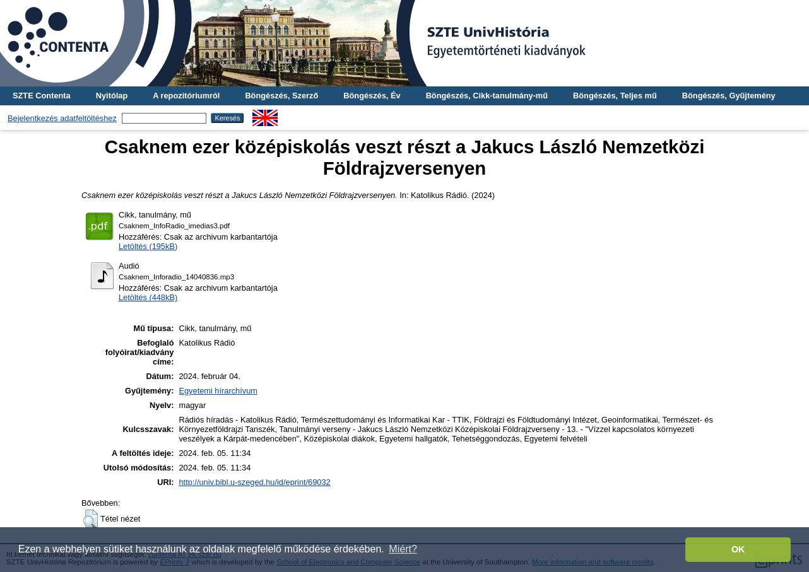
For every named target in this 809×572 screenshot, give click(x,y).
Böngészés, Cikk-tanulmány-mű (487, 95)
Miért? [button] (402, 549)
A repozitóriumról (186, 95)
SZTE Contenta (42, 95)
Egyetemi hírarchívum (218, 390)
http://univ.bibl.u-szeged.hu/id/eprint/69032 (254, 482)
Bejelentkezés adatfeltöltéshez (62, 118)
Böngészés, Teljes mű (615, 95)
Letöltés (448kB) (148, 297)
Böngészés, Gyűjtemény (729, 95)
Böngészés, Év (371, 95)
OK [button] (738, 549)
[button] (90, 519)
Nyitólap (111, 95)
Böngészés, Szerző (281, 95)
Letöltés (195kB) (148, 246)
